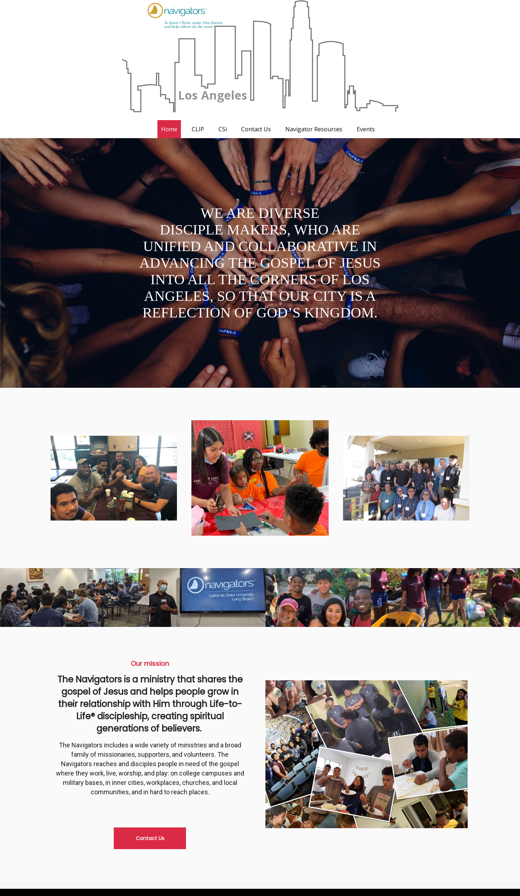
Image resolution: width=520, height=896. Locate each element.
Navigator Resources (313, 129)
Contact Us (256, 129)
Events (366, 129)
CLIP (198, 129)
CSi (222, 129)
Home (169, 129)
